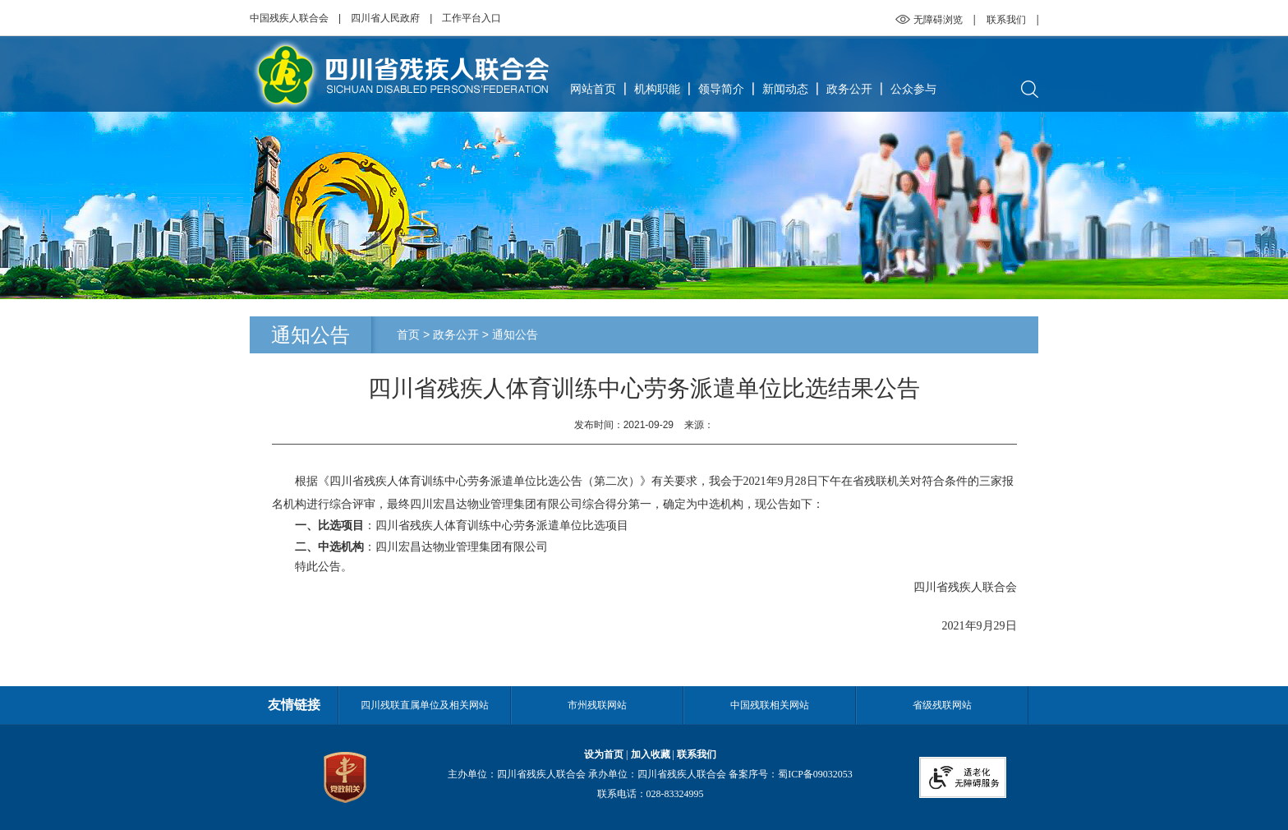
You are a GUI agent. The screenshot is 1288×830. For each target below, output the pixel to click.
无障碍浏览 (938, 19)
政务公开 (849, 88)
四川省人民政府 (385, 18)
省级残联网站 (942, 705)
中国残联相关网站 (769, 705)
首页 (408, 334)
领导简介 (721, 88)
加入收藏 (650, 754)
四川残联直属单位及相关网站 (425, 705)
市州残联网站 (597, 705)
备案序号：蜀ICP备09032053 (791, 774)
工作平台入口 (471, 18)
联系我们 (1006, 19)
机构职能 (657, 88)
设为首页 (603, 754)
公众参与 (913, 88)
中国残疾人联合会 (289, 18)
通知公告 (515, 334)
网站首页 (593, 88)
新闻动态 (785, 88)
